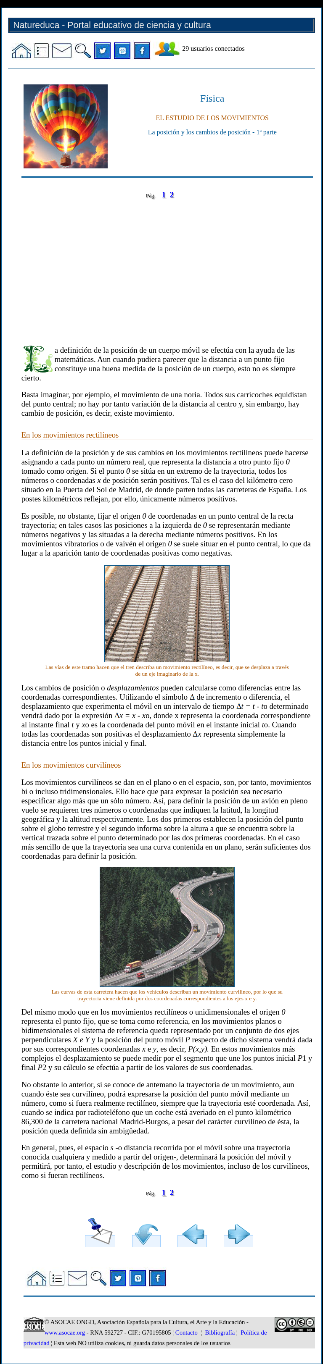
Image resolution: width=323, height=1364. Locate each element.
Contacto (186, 1332)
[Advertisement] (167, 266)
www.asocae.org (65, 1332)
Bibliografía (220, 1332)
